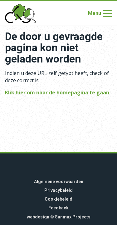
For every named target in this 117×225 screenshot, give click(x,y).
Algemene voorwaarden (58, 181)
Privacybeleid (58, 190)
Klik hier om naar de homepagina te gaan (57, 92)
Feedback (58, 207)
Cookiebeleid (58, 199)
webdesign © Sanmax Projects (58, 216)
